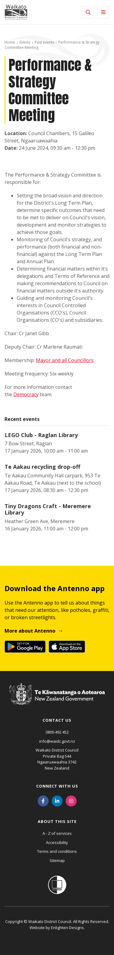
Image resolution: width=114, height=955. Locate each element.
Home (10, 42)
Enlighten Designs (67, 927)
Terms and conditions (57, 851)
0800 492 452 (57, 732)
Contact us (57, 720)
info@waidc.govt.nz (57, 741)
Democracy (26, 394)
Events (24, 42)
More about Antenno (30, 630)
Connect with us (57, 786)
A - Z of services (57, 833)
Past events (44, 42)
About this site (57, 821)
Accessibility (57, 842)
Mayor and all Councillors (65, 360)
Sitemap (57, 860)
